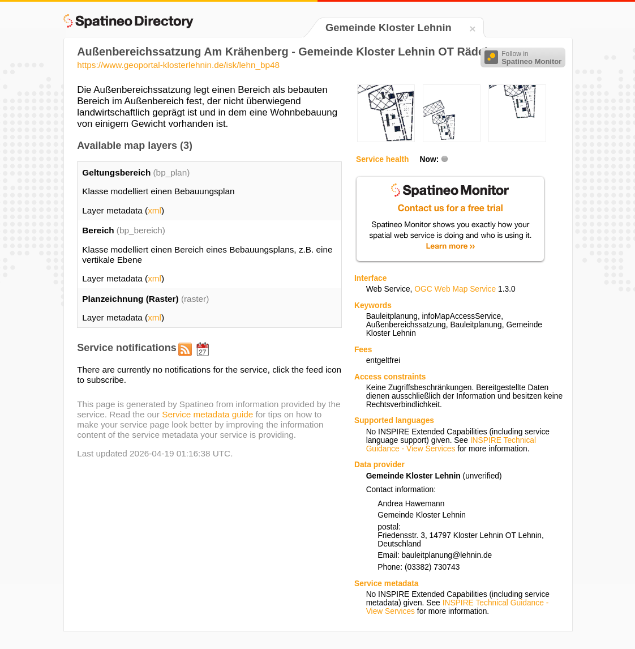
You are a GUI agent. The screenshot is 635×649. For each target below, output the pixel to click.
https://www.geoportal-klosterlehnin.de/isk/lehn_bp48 (178, 65)
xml (154, 210)
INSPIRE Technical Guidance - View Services (451, 444)
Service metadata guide (207, 414)
